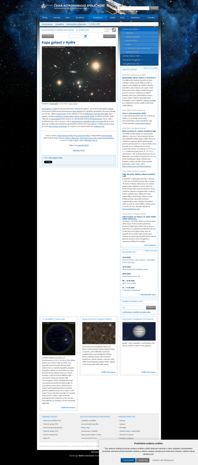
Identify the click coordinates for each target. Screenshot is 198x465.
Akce (68, 17)
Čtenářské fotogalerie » (132, 60)
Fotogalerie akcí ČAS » (132, 64)
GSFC (81, 140)
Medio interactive (86, 456)
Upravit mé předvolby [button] (163, 460)
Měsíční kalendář (133, 37)
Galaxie (122, 424)
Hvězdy (122, 420)
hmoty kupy (61, 114)
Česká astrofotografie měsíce (97, 319)
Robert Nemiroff (63, 136)
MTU (71, 136)
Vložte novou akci (151, 251)
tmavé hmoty (97, 119)
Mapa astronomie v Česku (91, 434)
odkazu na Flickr (149, 100)
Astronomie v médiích (89, 431)
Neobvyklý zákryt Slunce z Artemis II (139, 78)
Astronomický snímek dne (76, 24)
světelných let (99, 126)
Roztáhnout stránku (108, 30)
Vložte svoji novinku (150, 68)
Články (45, 17)
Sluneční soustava (126, 434)
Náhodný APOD (79, 150)
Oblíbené (129, 33)
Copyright (54, 104)
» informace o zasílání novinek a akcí (136, 312)
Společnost (135, 17)
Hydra (60, 158)
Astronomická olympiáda (52, 427)
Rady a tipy (85, 427)
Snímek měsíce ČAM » (132, 56)
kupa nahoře (56, 119)
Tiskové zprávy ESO (50, 431)
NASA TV (46, 438)
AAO (70, 104)
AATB (75, 104)
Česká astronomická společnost (57, 446)
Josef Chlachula (106, 136)
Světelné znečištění (88, 420)
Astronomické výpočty (89, 424)
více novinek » (150, 245)
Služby (112, 17)
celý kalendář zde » (148, 294)
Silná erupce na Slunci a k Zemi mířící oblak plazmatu (139, 217)
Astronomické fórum (89, 438)
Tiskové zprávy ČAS (50, 424)
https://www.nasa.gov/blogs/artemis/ (136, 166)
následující (108, 36)
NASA (76, 140)
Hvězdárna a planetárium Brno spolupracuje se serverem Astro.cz (96, 446)
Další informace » (68, 407)
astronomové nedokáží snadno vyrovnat (87, 121)
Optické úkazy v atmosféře (129, 431)
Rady (122, 17)
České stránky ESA (50, 434)
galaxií (110, 109)
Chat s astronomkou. (143, 123)
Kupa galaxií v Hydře (49, 109)
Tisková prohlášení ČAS (52, 420)
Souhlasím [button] (128, 460)
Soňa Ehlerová (140, 110)
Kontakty (151, 17)
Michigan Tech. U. (91, 140)
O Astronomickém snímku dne (138, 48)
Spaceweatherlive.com (131, 209)
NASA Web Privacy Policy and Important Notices (97, 138)
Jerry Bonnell (80, 136)
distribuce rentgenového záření (67, 116)
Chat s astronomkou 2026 (134, 113)
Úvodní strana (47, 24)
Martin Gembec (140, 75)
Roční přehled (131, 40)
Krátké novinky (129, 69)
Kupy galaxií (77, 111)
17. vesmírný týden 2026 (53, 319)
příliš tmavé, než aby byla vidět (96, 114)
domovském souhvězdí (58, 126)
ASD (70, 140)
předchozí (49, 36)
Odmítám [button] (143, 460)
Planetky (122, 427)
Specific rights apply (72, 138)
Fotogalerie (98, 17)
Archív (128, 44)
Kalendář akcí (129, 252)
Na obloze (80, 17)
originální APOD (83, 145)
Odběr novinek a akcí (132, 301)
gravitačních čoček (87, 116)
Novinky (57, 17)
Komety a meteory (126, 438)
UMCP (88, 136)
